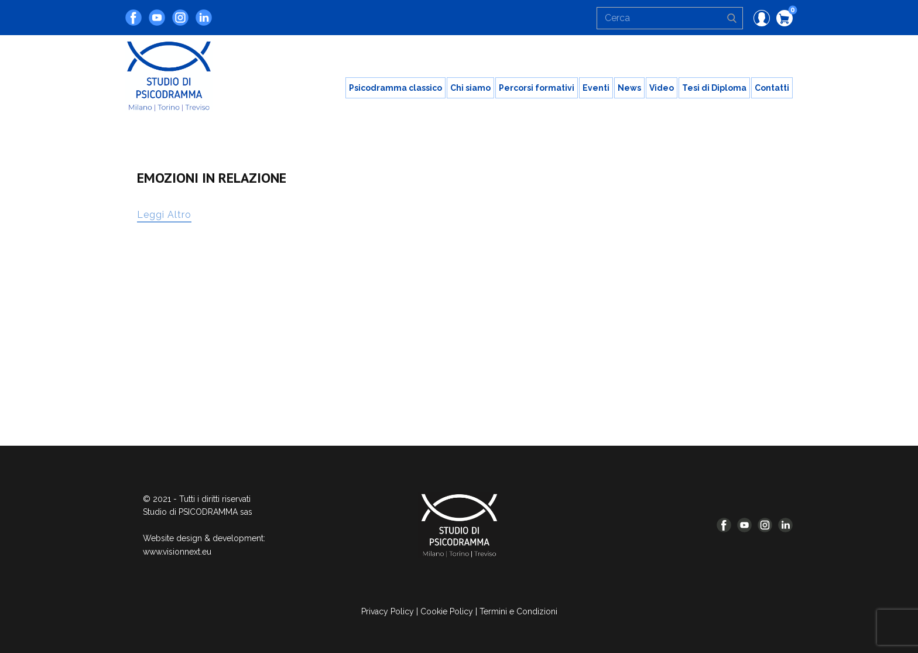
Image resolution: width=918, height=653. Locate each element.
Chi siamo (470, 88)
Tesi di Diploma (714, 88)
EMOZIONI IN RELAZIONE (211, 178)
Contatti (772, 88)
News (629, 88)
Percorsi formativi (536, 88)
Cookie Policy (446, 611)
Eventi (596, 88)
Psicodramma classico (395, 88)
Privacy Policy (387, 611)
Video (661, 88)
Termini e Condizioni (518, 611)
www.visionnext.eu (177, 551)
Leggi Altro (164, 214)
